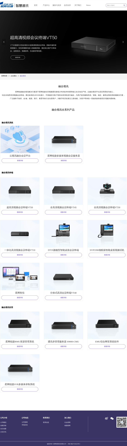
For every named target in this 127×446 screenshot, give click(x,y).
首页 (35, 5)
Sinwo (88, 5)
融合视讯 (23, 76)
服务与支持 (57, 5)
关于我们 (78, 5)
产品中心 (46, 5)
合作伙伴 (67, 5)
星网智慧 (4, 76)
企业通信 (14, 76)
